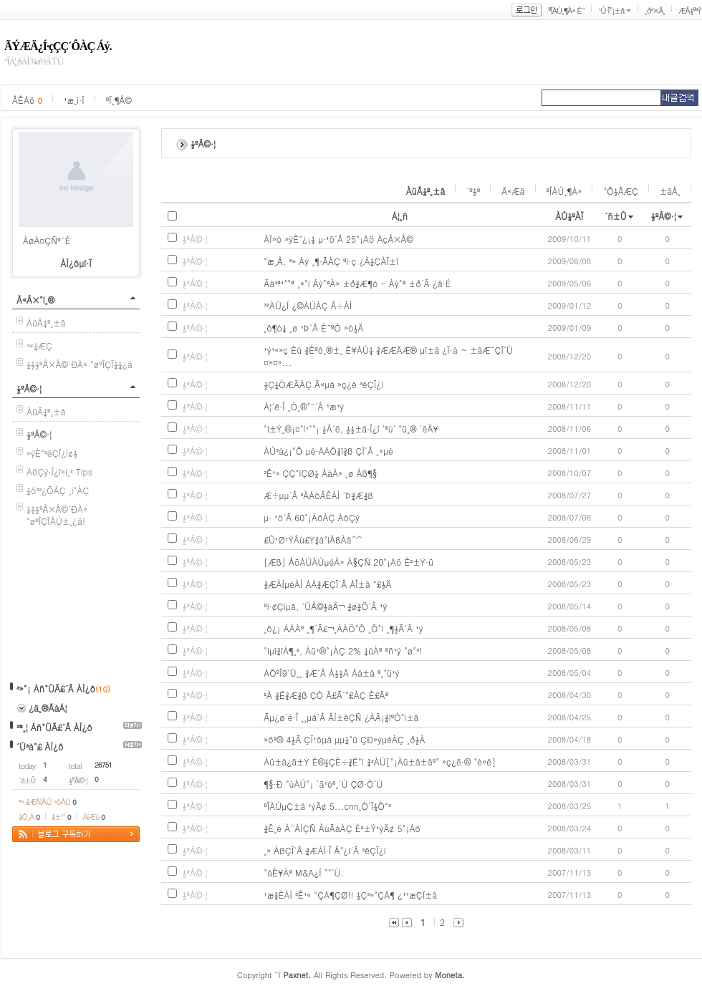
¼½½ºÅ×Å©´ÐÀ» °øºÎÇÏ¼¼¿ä (80, 364)
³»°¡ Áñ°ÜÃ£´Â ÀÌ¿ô (55, 688)
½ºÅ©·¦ (29, 388)
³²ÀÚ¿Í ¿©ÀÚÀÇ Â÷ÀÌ (308, 305)
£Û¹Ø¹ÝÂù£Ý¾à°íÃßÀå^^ (313, 539)
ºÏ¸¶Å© (119, 100)
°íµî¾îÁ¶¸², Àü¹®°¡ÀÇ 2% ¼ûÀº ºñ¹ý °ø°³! (343, 650)
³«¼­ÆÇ (39, 345)
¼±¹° (61, 816)
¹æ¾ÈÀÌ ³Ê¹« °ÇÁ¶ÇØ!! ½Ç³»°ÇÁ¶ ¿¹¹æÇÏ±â (350, 895)
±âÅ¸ (670, 191)
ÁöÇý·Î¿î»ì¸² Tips (59, 471)
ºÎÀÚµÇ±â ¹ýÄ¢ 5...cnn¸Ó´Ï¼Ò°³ (327, 806)
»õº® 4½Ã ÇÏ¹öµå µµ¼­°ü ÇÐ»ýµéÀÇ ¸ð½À (344, 739)
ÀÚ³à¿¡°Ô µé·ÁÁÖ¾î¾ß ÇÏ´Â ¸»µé (328, 451)
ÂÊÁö (27, 100)
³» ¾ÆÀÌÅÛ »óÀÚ (47, 801)
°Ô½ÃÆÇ (620, 191)
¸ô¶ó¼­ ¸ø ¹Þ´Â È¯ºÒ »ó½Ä (313, 328)
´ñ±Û (616, 216)
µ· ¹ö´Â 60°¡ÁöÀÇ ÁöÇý (312, 517)
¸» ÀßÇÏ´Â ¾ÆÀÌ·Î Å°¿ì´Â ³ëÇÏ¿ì (325, 850)
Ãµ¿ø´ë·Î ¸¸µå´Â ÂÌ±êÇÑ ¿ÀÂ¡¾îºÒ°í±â (341, 717)
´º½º (473, 191)
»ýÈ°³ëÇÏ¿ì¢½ (52, 453)
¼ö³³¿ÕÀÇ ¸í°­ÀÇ (58, 490)
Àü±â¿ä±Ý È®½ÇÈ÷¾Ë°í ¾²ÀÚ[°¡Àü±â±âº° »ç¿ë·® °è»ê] (380, 761)
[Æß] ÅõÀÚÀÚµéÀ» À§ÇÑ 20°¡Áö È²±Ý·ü (348, 562)
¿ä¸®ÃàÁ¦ (48, 708)
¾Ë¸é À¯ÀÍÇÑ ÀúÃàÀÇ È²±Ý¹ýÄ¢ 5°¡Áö (342, 828)
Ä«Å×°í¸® (35, 300)
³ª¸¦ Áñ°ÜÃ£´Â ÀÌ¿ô (54, 727)
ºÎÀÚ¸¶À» (564, 191)
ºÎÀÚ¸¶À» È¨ (566, 10)
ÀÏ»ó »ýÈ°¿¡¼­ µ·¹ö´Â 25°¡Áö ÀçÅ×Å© (338, 239)
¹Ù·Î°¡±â (611, 10)
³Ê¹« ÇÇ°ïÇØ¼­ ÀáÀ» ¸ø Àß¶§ (320, 473)
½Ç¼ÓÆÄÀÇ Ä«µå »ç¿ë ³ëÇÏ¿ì (323, 384)
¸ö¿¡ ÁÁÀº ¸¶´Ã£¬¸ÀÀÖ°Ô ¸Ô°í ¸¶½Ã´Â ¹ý (343, 628)
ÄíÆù (94, 816)
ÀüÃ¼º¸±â (46, 322)
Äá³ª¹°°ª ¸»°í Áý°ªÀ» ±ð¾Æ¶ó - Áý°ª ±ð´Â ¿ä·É (357, 283)
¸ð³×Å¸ (655, 10)
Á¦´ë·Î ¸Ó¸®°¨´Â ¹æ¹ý (304, 406)
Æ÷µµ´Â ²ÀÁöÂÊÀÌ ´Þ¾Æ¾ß (318, 495)
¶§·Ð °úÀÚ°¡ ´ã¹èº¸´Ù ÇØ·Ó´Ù (323, 784)
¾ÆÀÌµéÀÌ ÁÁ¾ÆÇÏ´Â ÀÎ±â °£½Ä (327, 584)
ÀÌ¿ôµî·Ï (76, 263)
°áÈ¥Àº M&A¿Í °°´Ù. (304, 872)
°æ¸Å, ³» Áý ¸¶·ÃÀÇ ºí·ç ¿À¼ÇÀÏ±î (331, 261)
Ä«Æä (512, 191)
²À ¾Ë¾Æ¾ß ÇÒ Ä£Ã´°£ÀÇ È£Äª (326, 695)
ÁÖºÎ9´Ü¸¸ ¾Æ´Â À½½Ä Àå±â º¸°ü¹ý (332, 673)
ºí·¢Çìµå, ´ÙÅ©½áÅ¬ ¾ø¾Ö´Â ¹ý (325, 606)
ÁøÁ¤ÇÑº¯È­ (47, 240)
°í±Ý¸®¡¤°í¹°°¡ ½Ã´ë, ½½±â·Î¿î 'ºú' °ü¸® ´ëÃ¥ (351, 428)
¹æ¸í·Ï (74, 100)
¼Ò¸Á (29, 816)
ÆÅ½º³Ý (689, 10)
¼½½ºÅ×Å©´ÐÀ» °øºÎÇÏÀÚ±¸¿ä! (57, 515)
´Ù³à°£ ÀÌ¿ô (39, 746)
